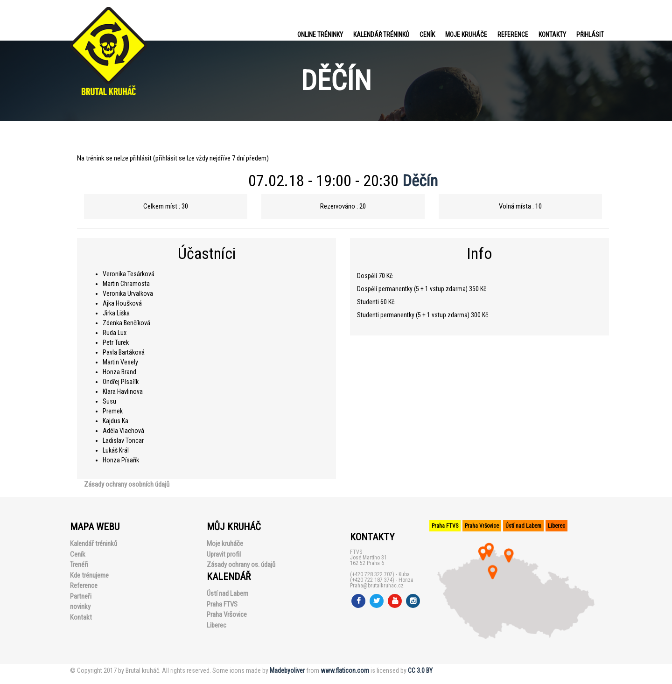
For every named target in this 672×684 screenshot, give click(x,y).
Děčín (420, 180)
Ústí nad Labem (227, 593)
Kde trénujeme (89, 575)
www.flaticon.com (345, 670)
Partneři (80, 596)
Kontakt (81, 617)
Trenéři (79, 564)
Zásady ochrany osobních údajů (126, 484)
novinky (80, 606)
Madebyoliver (287, 670)
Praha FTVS (222, 604)
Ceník (427, 34)
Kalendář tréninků (381, 34)
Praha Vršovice (227, 614)
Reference (512, 34)
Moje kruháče (466, 34)
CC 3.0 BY (420, 670)
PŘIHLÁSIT (590, 34)
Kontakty (552, 34)
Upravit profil (224, 554)
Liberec (216, 625)
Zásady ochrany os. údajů (241, 564)
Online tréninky (320, 34)
